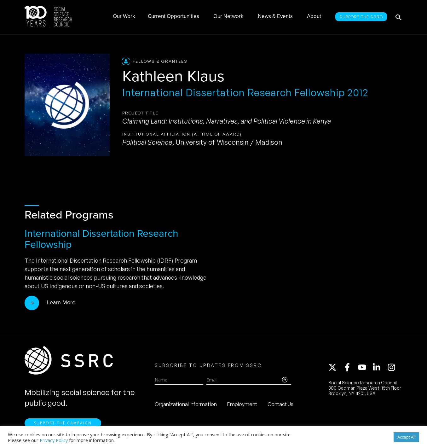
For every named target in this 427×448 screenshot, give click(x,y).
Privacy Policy (54, 440)
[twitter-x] (335, 367)
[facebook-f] (350, 367)
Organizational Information (186, 404)
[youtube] (365, 367)
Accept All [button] (406, 437)
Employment (242, 404)
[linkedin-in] (379, 367)
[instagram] (392, 367)
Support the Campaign (63, 423)
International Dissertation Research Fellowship (101, 239)
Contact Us (280, 404)
